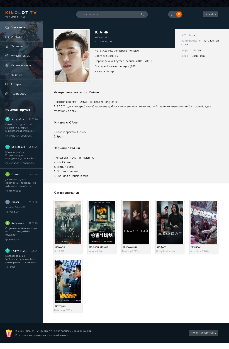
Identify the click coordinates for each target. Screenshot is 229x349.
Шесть (11, 267)
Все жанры (18, 27)
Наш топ (16, 75)
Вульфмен (13, 212)
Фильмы (16, 37)
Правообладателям (203, 333)
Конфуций (13, 190)
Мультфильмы (21, 56)
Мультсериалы (21, 65)
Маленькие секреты (19, 135)
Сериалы (17, 46)
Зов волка (13, 239)
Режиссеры (19, 94)
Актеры (16, 84)
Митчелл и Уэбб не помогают (22, 163)
